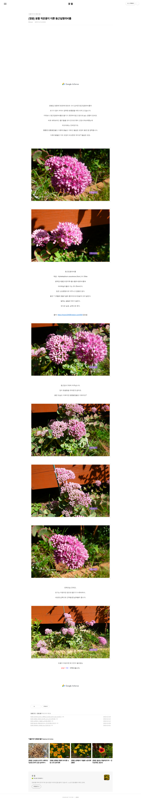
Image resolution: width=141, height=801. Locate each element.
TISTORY (71, 797)
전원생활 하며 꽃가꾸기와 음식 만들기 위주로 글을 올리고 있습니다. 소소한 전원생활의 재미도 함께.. (58, 782)
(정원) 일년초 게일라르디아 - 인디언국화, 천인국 (43, 723)
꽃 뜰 (70, 4)
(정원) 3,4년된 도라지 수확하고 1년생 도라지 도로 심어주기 (46, 716)
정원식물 (39, 713)
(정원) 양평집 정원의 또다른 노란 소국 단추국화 (42, 719)
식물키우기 (33, 713)
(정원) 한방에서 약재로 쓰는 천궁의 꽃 (40, 725)
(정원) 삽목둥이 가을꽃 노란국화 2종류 (40, 721)
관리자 (77, 797)
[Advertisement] (70, 51)
